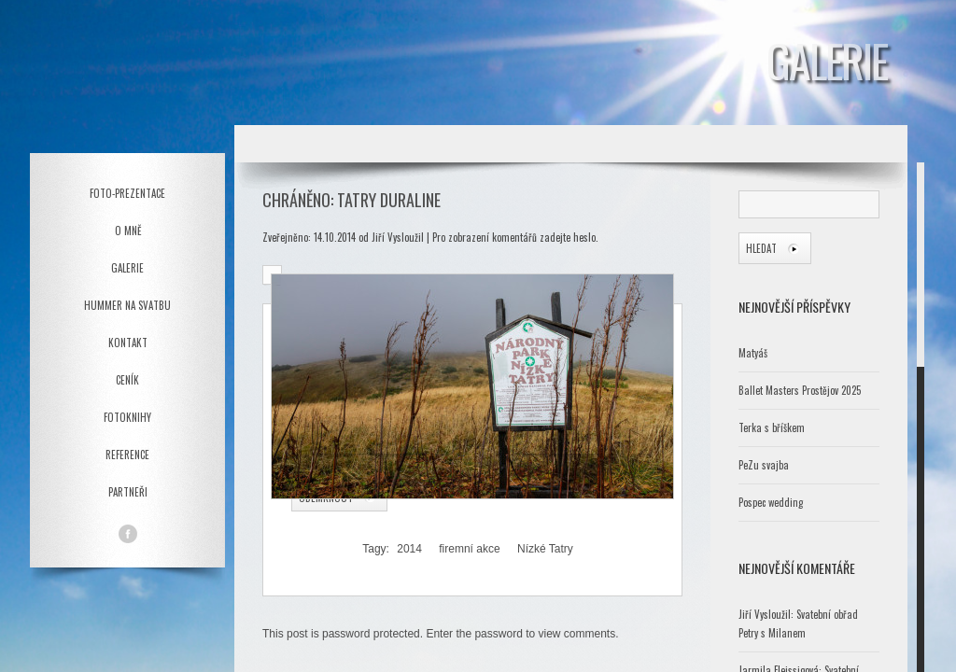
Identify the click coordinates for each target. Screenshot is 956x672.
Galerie (127, 267)
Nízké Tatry (545, 548)
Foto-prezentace (127, 193)
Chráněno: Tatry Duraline (351, 199)
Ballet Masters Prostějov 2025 (799, 390)
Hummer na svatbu (127, 305)
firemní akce (469, 548)
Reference (127, 454)
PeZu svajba (763, 464)
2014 (409, 548)
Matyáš (752, 352)
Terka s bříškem (771, 427)
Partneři (128, 491)
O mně (128, 230)
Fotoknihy (127, 417)
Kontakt (128, 342)
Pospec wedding (770, 502)
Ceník (127, 379)
